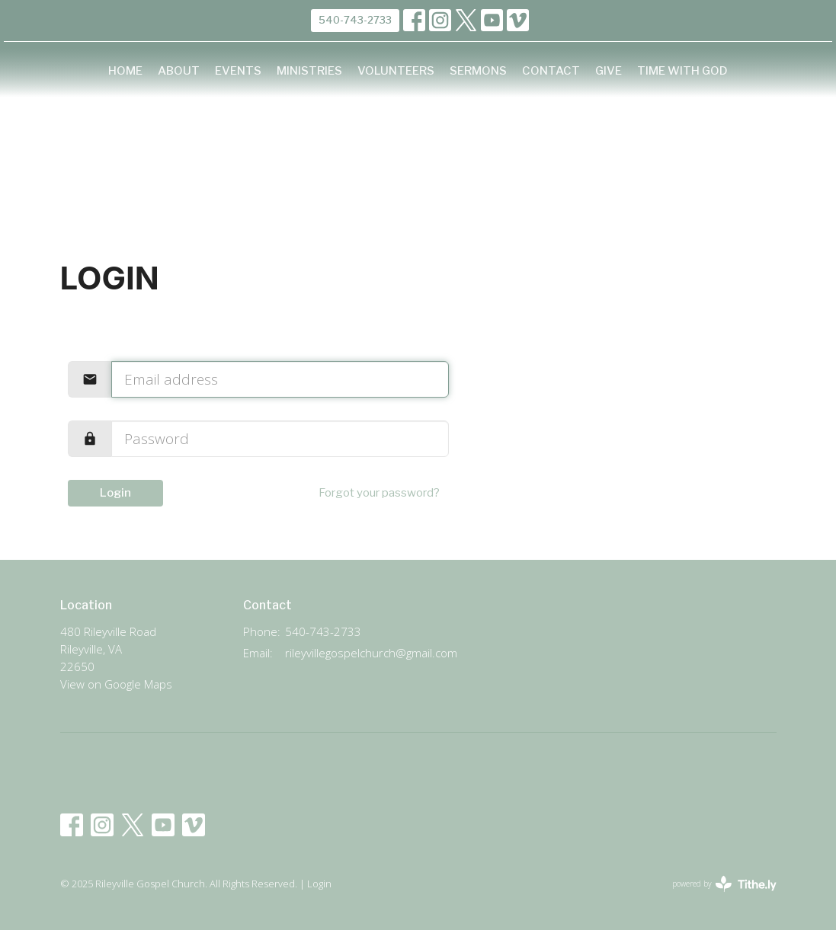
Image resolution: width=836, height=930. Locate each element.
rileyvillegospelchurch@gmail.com (371, 652)
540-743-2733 (355, 20)
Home (125, 71)
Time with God (682, 71)
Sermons (478, 71)
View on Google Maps (116, 684)
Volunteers (395, 71)
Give (608, 71)
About (179, 71)
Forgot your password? (379, 493)
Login (115, 493)
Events (238, 71)
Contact (551, 71)
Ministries (309, 71)
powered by (724, 884)
